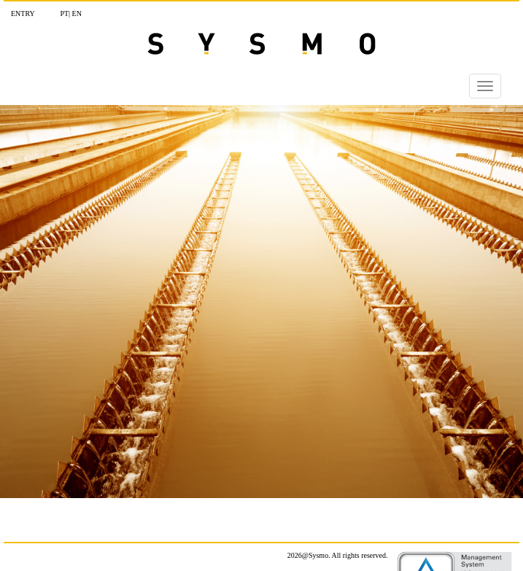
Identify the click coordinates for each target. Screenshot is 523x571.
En (77, 13)
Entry (22, 13)
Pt (64, 13)
